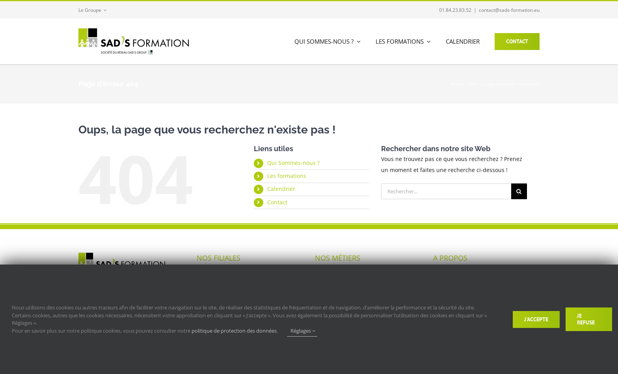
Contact (277, 202)
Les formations (286, 176)
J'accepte (536, 319)
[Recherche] (519, 191)
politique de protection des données (234, 330)
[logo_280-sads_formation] (133, 31)
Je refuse (586, 319)
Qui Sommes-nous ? (293, 163)
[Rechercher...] (446, 191)
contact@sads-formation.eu (509, 10)
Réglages (302, 330)
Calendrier (281, 189)
